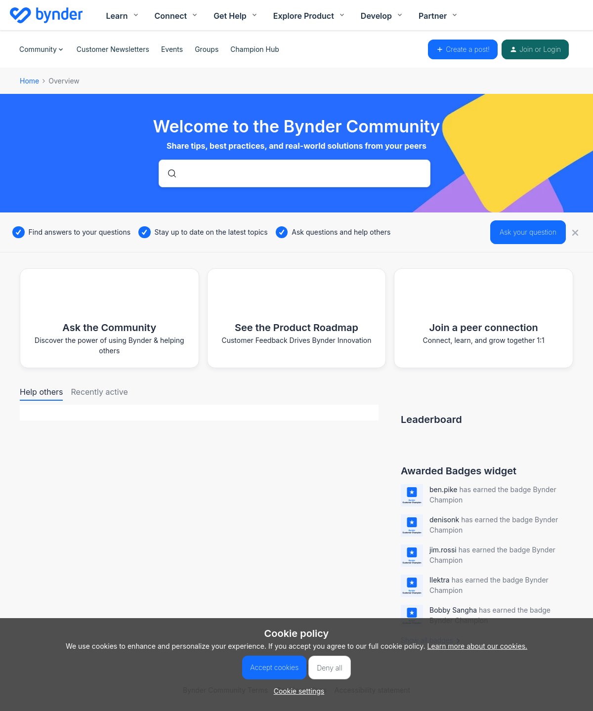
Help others (41, 392)
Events (172, 49)
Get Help (235, 16)
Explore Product (309, 16)
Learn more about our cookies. (477, 646)
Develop (382, 16)
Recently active (99, 392)
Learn (122, 16)
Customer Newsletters (113, 49)
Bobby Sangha (453, 610)
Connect (177, 16)
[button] (297, 691)
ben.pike (443, 489)
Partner (439, 16)
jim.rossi (443, 549)
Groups (206, 49)
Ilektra (439, 580)
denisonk (444, 519)
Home (29, 81)
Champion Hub (254, 49)
